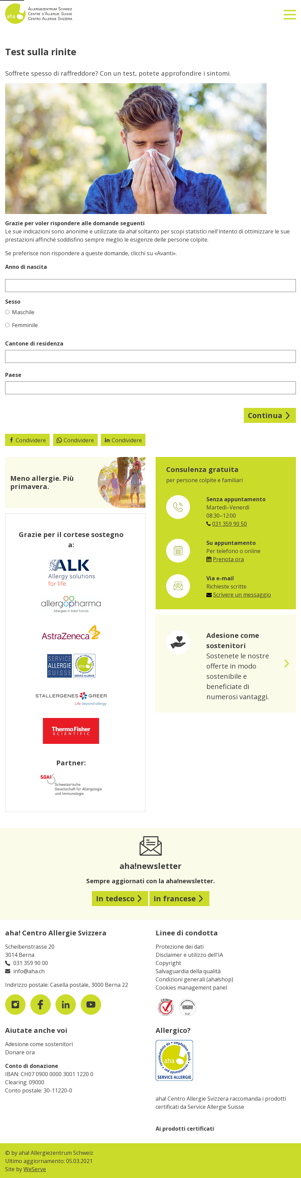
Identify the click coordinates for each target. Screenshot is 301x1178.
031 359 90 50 (229, 523)
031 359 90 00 (30, 963)
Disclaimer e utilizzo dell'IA (189, 955)
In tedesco (115, 898)
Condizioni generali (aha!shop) (194, 979)
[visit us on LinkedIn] (66, 1004)
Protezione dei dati (180, 946)
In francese (175, 898)
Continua (265, 415)
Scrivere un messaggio (242, 594)
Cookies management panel (191, 987)
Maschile (19, 312)
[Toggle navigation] (290, 12)
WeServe (34, 1169)
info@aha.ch (29, 971)
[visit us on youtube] (91, 1004)
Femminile (21, 325)
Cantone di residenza (34, 343)
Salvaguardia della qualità (188, 971)
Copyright (168, 963)
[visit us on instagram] (15, 1004)
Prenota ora (228, 559)
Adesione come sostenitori (39, 1044)
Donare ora (20, 1052)
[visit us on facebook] (40, 1004)
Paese (13, 375)
